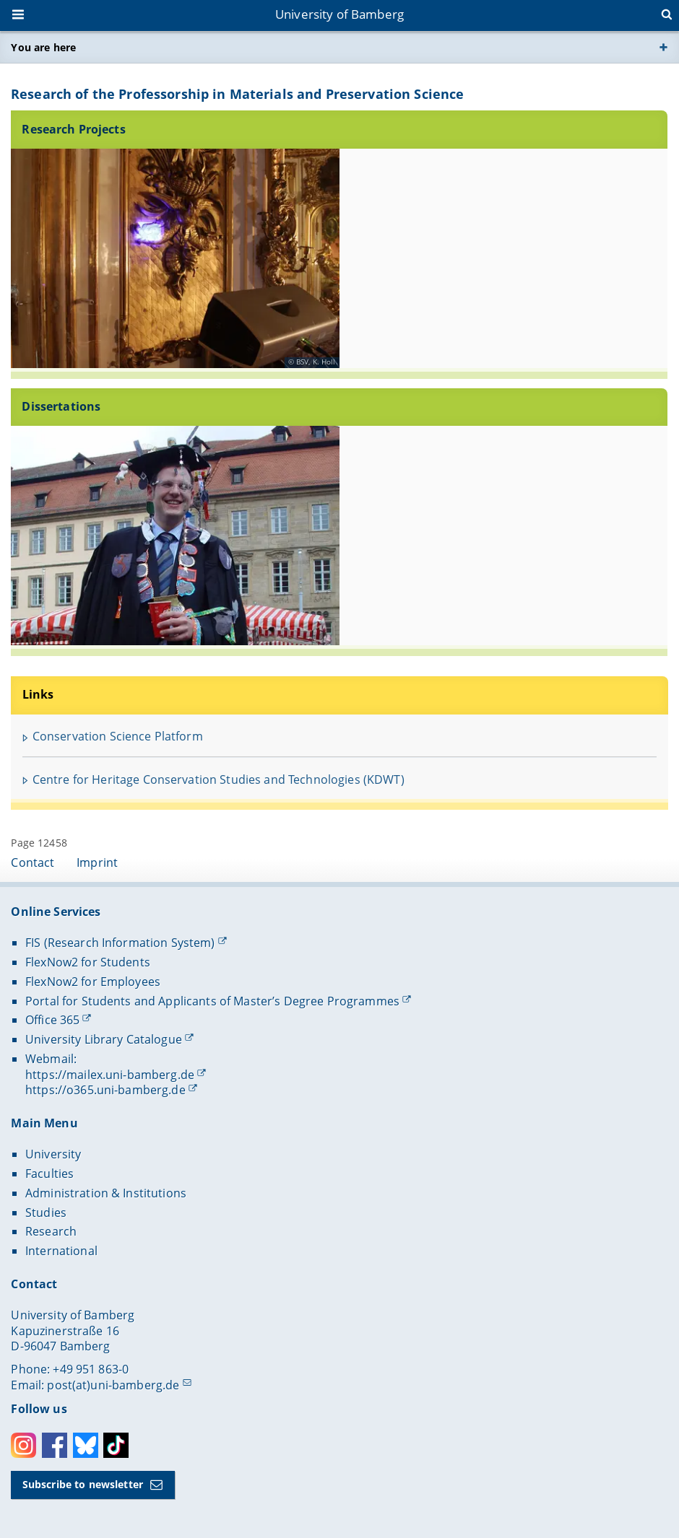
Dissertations (61, 406)
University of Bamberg (339, 14)
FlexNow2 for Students (87, 962)
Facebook (54, 1445)
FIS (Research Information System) (120, 943)
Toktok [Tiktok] (116, 1445)
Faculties (49, 1173)
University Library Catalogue (103, 1039)
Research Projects (74, 128)
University (53, 1154)
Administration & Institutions (105, 1193)
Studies (45, 1212)
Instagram (23, 1445)
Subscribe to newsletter (82, 1484)
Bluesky (85, 1445)
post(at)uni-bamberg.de (113, 1385)
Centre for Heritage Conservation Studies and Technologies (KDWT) (219, 779)
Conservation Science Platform (118, 736)
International (61, 1251)
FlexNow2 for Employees (92, 981)
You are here (43, 47)
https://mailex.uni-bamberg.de (109, 1075)
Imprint (97, 862)
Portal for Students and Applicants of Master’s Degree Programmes (212, 1001)
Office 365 (52, 1020)
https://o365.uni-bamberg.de (105, 1090)
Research (51, 1231)
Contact (32, 862)
